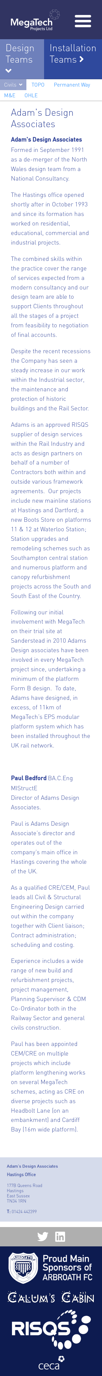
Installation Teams (73, 53)
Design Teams (20, 53)
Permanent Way (72, 84)
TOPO (38, 84)
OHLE (31, 95)
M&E (9, 95)
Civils (10, 84)
